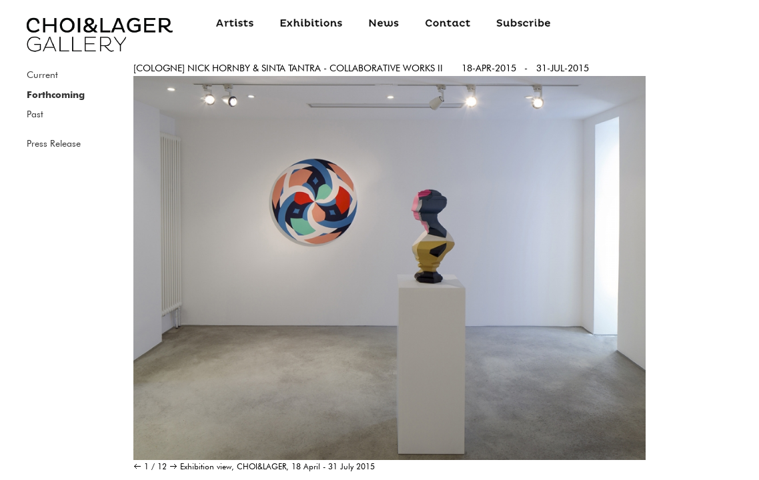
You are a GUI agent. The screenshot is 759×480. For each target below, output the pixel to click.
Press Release (54, 143)
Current (42, 74)
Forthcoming (56, 94)
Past (35, 114)
